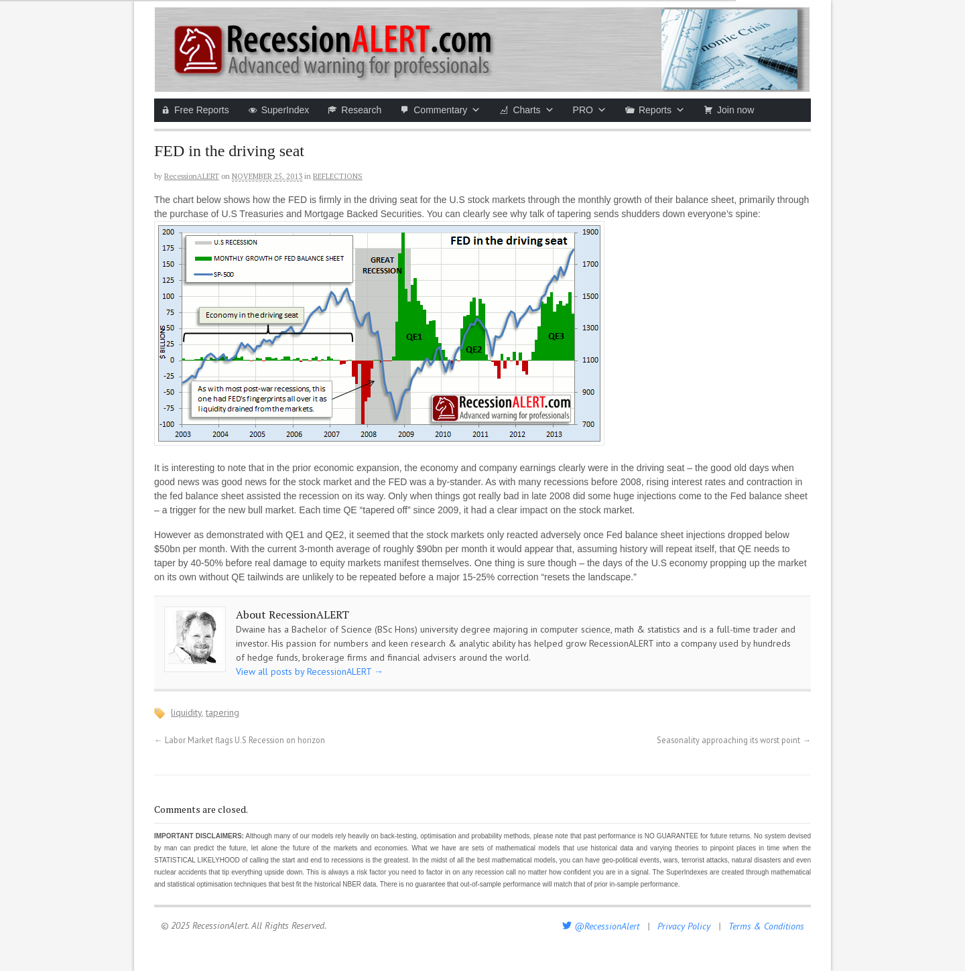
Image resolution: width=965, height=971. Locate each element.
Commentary (446, 110)
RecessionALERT (191, 176)
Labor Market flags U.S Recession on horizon (239, 739)
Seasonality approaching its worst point (734, 739)
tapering (222, 712)
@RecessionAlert (600, 926)
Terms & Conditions (766, 926)
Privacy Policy (683, 926)
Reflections (338, 176)
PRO (589, 110)
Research (361, 110)
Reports (662, 110)
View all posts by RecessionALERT (309, 671)
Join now (735, 110)
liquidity (186, 712)
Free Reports (201, 110)
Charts (533, 110)
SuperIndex (285, 110)
